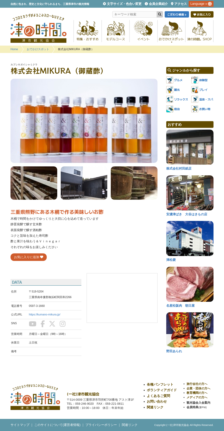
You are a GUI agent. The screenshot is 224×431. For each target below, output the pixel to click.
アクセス (180, 4)
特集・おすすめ (88, 39)
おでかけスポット (171, 40)
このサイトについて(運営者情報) (57, 425)
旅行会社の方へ (197, 384)
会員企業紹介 (158, 4)
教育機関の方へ (197, 393)
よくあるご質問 (158, 396)
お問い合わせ (157, 401)
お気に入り (202, 14)
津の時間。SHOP (199, 39)
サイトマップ (19, 425)
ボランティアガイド (162, 390)
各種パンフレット (160, 384)
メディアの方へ (197, 397)
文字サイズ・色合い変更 (124, 4)
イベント (143, 39)
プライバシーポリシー (101, 425)
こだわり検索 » (176, 14)
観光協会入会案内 (198, 402)
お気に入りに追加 (28, 257)
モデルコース (115, 39)
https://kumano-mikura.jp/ (44, 314)
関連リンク (155, 407)
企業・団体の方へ (198, 388)
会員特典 (192, 407)
